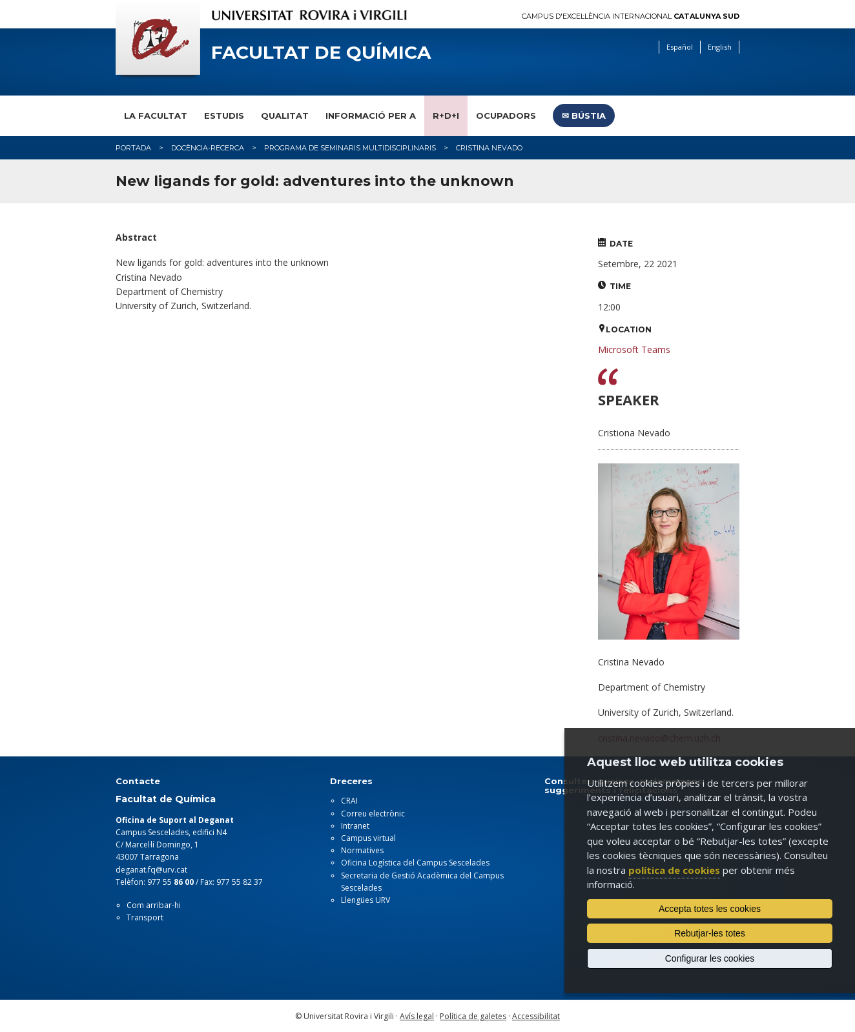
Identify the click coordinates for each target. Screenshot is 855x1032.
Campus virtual (368, 838)
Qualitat (285, 115)
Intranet (355, 825)
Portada (133, 147)
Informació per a (370, 115)
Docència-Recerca (207, 147)
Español (679, 47)
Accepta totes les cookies (710, 909)
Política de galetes (473, 1016)
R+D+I (446, 115)
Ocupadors (506, 115)
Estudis (224, 115)
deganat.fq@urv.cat (151, 869)
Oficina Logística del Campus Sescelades (415, 862)
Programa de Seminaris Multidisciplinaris (350, 147)
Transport (145, 917)
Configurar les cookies (710, 958)
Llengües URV (365, 900)
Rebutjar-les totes (709, 933)
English (720, 47)
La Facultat (155, 115)
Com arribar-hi (154, 905)
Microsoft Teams (634, 349)
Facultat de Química (321, 53)
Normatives (362, 850)
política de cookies (674, 870)
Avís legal (417, 1016)
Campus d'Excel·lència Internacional (630, 16)
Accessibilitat (536, 1016)
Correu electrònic (373, 813)
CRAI (349, 800)
